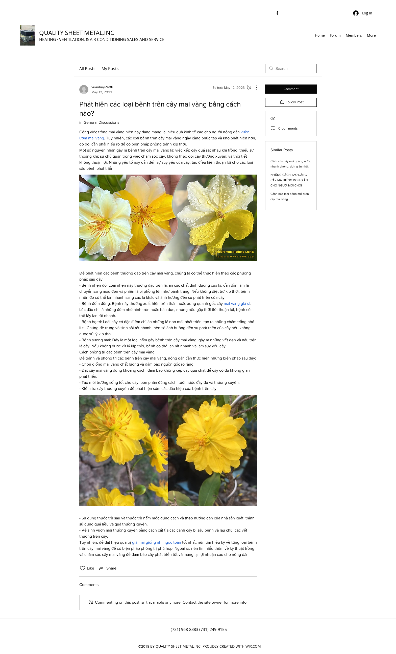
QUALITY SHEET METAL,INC (76, 33)
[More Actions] (254, 88)
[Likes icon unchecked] (82, 568)
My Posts (110, 68)
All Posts (87, 68)
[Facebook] (277, 13)
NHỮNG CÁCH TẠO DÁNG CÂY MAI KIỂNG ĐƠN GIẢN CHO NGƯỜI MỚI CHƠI (289, 180)
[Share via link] (107, 568)
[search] (291, 68)
